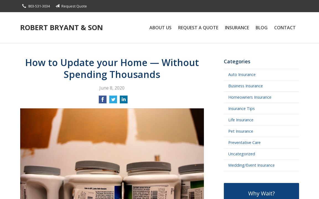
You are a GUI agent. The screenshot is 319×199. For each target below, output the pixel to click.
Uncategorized (241, 153)
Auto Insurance (242, 74)
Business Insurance (245, 85)
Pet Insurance (240, 131)
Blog (262, 28)
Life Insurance (240, 119)
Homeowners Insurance (249, 97)
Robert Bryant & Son (61, 27)
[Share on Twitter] (113, 101)
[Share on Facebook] (103, 101)
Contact (285, 28)
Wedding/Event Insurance (251, 165)
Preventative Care (244, 142)
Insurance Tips (241, 108)
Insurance (237, 28)
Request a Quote (198, 28)
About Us (160, 28)
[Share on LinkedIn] (124, 101)
